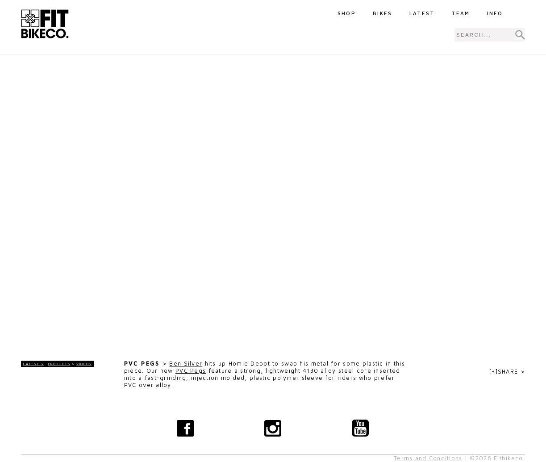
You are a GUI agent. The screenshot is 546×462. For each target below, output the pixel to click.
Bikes (382, 13)
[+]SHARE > (507, 371)
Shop (347, 13)
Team (460, 13)
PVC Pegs (190, 370)
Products (59, 364)
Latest (422, 13)
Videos (84, 364)
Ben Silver (185, 363)
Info (495, 13)
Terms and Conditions (428, 458)
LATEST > (33, 364)
